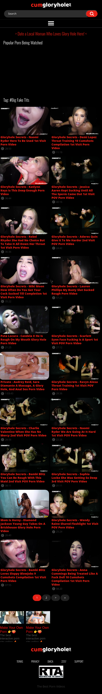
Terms (20, 661)
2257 (63, 661)
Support (78, 661)
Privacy (35, 661)
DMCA (50, 661)
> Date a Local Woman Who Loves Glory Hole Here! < (51, 34)
